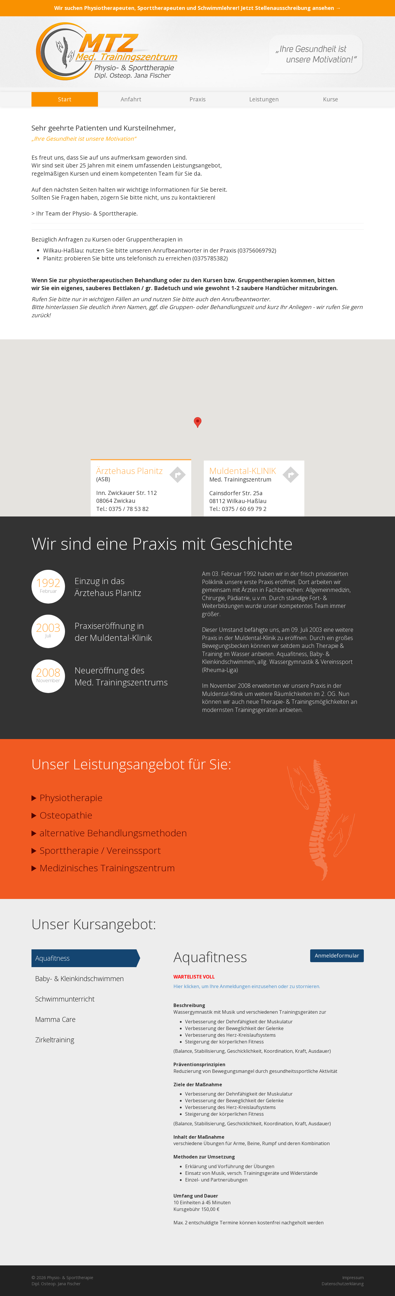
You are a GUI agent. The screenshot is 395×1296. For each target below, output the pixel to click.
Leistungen (264, 99)
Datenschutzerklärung (343, 1283)
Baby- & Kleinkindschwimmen (79, 978)
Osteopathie (61, 815)
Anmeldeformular (337, 955)
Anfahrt (131, 99)
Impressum (353, 1277)
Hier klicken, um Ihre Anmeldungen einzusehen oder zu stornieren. (246, 986)
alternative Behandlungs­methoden (109, 832)
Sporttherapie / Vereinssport (96, 850)
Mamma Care (55, 1019)
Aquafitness (52, 958)
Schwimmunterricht (64, 999)
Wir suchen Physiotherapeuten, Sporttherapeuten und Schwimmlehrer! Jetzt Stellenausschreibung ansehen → (197, 7)
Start (64, 99)
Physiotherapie (67, 797)
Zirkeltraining (54, 1039)
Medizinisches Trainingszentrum (103, 867)
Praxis (197, 99)
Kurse (330, 99)
